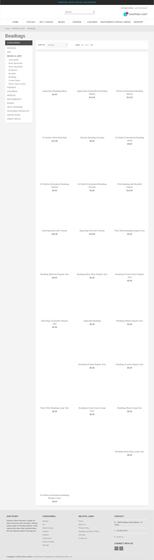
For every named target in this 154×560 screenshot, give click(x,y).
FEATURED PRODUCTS (18, 111)
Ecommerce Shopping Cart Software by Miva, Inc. (53, 557)
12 (82, 45)
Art (44, 524)
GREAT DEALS (14, 119)
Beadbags (12, 77)
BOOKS (10, 103)
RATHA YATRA (13, 115)
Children (46, 535)
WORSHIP (138, 22)
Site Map (81, 535)
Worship (46, 545)
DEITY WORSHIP (15, 107)
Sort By (41, 45)
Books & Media (48, 542)
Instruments (47, 538)
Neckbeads (13, 70)
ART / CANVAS (46, 22)
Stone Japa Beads (16, 67)
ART (9, 52)
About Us (82, 524)
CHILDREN (92, 22)
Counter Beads (14, 80)
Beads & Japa (48, 528)
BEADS (61, 22)
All (92, 45)
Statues (45, 521)
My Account (140, 8)
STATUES (30, 22)
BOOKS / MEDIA (123, 22)
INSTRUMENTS (108, 22)
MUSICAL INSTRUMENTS (14, 97)
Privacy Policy (83, 528)
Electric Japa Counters (17, 84)
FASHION (77, 22)
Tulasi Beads (13, 60)
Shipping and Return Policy (88, 531)
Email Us (119, 537)
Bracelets (12, 74)
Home (15, 22)
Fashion (46, 531)
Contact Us (82, 538)
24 (87, 45)
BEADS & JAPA (19, 28)
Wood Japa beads (15, 63)
